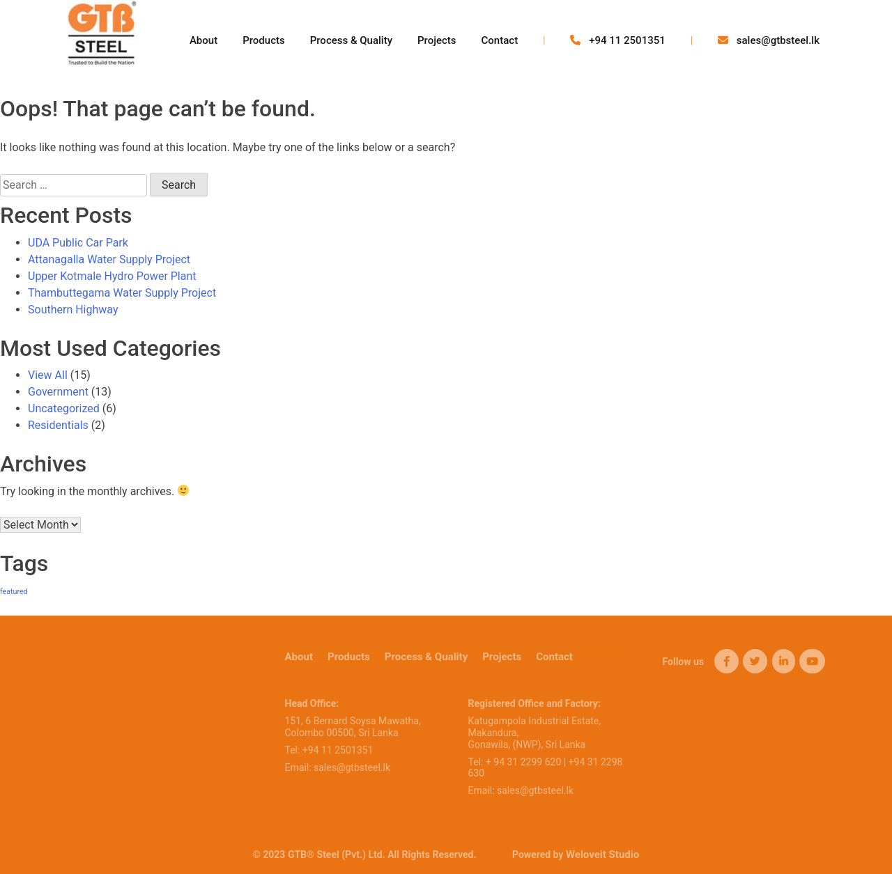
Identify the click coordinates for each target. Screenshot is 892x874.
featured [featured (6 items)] (14, 591)
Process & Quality (351, 40)
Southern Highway (73, 309)
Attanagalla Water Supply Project (109, 259)
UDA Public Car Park (78, 242)
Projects (436, 40)
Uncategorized (64, 408)
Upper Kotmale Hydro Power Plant (112, 276)
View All (48, 375)
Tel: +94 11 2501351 (329, 750)
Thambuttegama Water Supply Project (122, 292)
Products (264, 40)
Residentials (58, 425)
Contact (500, 40)
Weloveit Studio (602, 854)
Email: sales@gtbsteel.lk (338, 767)
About (203, 40)
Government (58, 391)
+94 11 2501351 (617, 40)
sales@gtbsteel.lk (769, 40)
